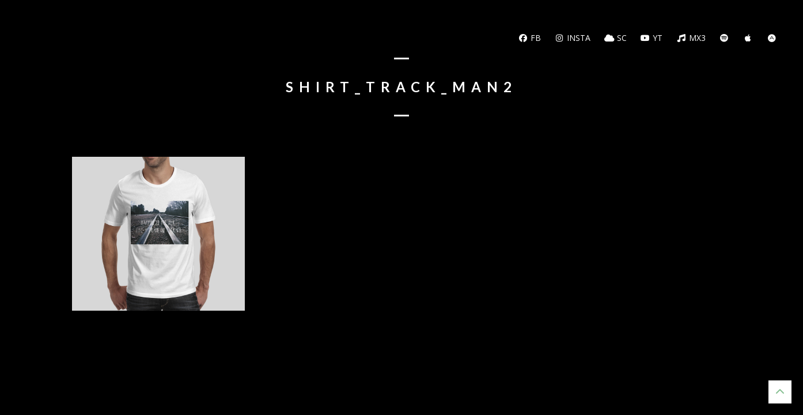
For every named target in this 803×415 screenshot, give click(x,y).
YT (652, 37)
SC (615, 37)
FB (529, 37)
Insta (573, 37)
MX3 (691, 37)
